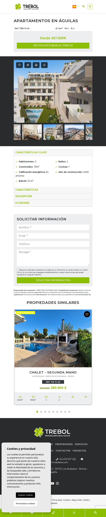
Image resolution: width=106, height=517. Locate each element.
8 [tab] (65, 412)
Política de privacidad (25, 272)
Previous (17, 91)
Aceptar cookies (25, 495)
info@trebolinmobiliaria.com (53, 462)
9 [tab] (69, 412)
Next (88, 91)
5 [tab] (53, 412)
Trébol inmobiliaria (27, 6)
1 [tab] (37, 412)
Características (26, 190)
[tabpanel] (53, 358)
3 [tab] (45, 412)
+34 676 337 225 (66, 459)
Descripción (23, 196)
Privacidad (57, 500)
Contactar (63, 450)
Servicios (81, 444)
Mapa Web (77, 500)
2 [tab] (41, 412)
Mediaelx (53, 503)
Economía (22, 203)
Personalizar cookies (25, 503)
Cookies (66, 500)
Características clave (31, 152)
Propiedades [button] (64, 444)
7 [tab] (61, 412)
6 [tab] (57, 412)
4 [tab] (49, 412)
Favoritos (79, 450)
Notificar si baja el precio (53, 45)
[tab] (53, 152)
